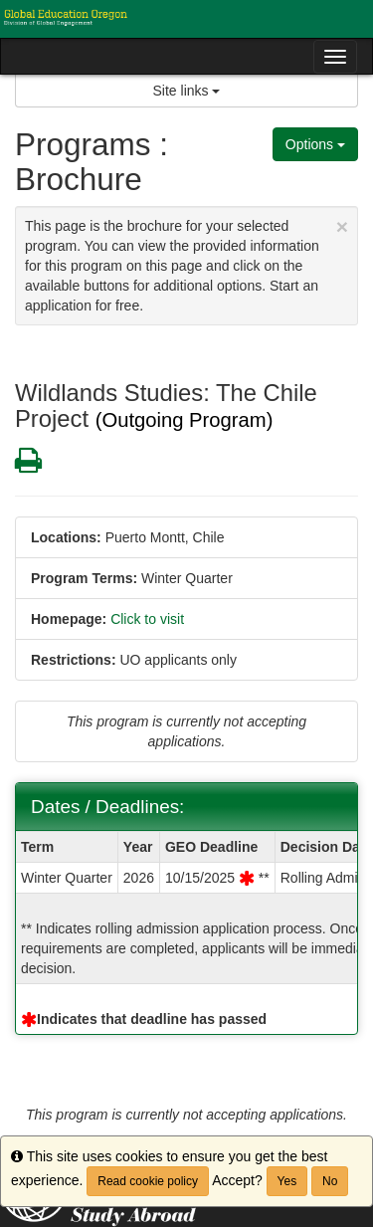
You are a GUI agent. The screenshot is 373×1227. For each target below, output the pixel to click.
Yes (287, 1181)
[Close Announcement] (342, 226)
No (329, 1181)
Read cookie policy (147, 1181)
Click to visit (147, 619)
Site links (187, 91)
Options (315, 144)
